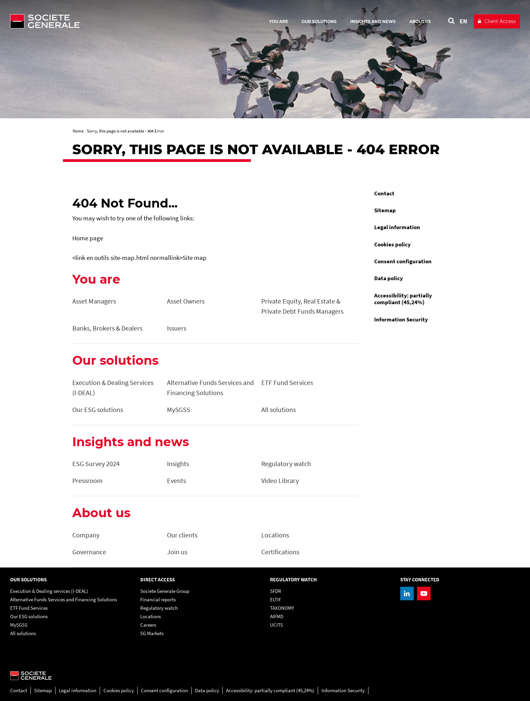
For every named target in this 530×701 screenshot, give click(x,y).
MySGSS (18, 625)
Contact (384, 193)
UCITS (276, 625)
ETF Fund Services (29, 608)
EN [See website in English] (463, 21)
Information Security (401, 319)
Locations (150, 616)
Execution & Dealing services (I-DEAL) (49, 591)
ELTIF (275, 599)
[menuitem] (413, 193)
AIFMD (276, 616)
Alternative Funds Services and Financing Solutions (63, 599)
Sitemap (385, 210)
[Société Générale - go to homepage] (84, 21)
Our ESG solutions (29, 616)
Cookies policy (392, 244)
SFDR (275, 591)
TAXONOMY (282, 608)
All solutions (23, 633)
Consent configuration (403, 261)
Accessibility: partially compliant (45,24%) (403, 299)
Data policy (388, 278)
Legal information (397, 227)
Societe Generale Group (164, 591)
